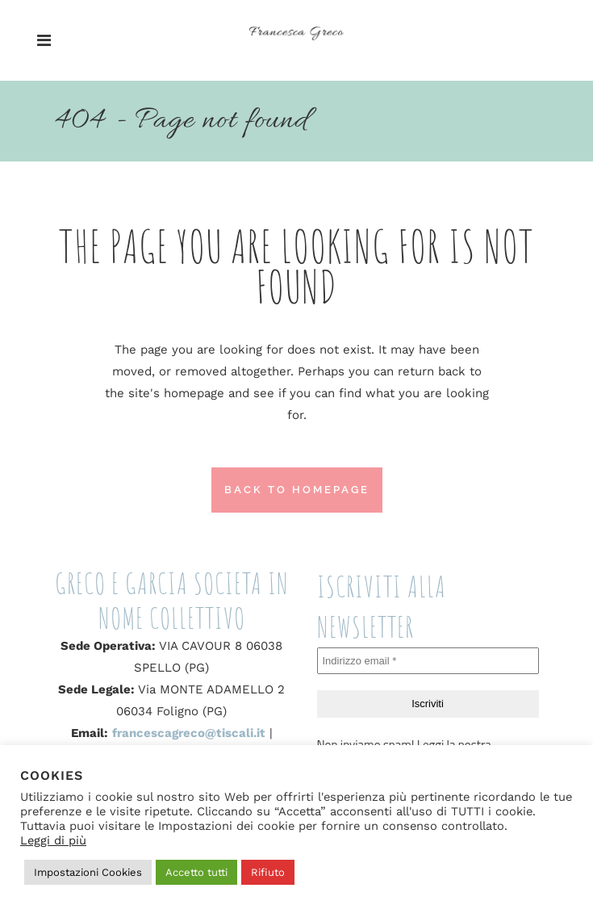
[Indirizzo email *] (428, 661)
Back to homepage (297, 490)
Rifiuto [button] (268, 872)
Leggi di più (53, 840)
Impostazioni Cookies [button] (88, 872)
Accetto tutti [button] (196, 872)
